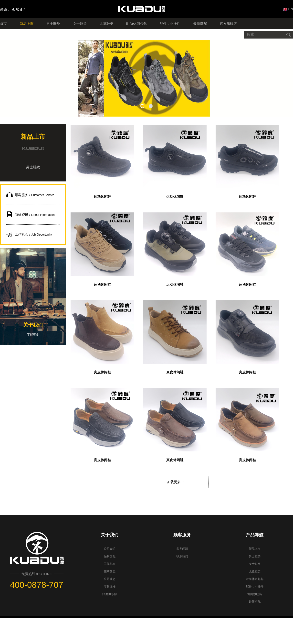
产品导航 (254, 534)
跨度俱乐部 (109, 594)
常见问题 (182, 548)
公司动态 (109, 579)
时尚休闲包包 (136, 24)
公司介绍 (109, 548)
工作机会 (109, 564)
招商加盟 (109, 571)
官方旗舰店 (228, 24)
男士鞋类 (53, 24)
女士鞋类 (80, 24)
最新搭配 (200, 24)
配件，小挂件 (170, 24)
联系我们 (182, 556)
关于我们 (109, 534)
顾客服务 (182, 534)
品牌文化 (109, 556)
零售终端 (109, 586)
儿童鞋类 (106, 24)
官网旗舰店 (254, 594)
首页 (3, 24)
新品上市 (26, 24)
